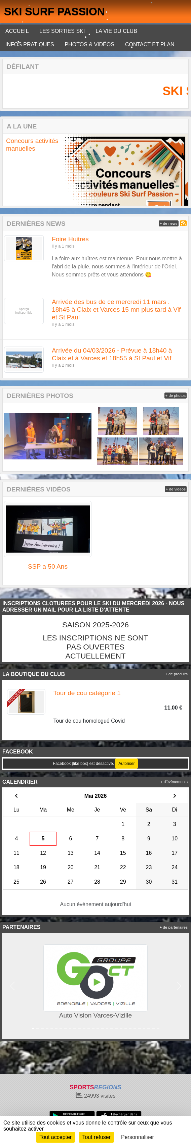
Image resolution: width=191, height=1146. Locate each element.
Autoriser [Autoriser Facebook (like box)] (126, 763)
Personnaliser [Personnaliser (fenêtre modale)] (137, 1137)
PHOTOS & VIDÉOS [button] (89, 44)
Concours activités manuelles (32, 144)
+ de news (169, 223)
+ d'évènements (174, 782)
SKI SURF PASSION (54, 11)
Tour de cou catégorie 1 (87, 692)
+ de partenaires (174, 927)
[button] (10, 169)
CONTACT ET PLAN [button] (150, 44)
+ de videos (176, 489)
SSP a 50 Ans (48, 566)
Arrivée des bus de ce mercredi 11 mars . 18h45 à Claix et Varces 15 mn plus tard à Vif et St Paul (116, 309)
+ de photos (175, 396)
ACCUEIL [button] (17, 31)
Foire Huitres (70, 239)
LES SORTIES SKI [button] (62, 31)
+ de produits (176, 674)
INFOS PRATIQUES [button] (29, 44)
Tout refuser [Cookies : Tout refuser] (96, 1137)
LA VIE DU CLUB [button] (116, 31)
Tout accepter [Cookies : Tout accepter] (55, 1137)
